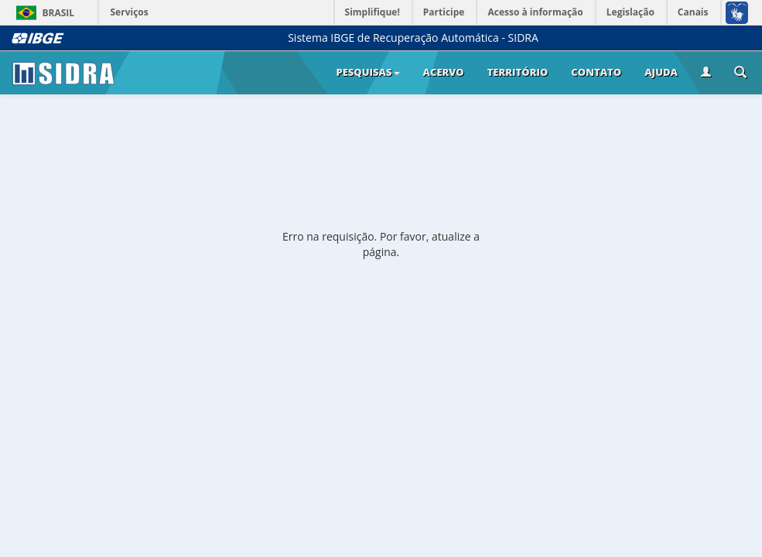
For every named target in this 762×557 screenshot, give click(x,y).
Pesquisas (367, 72)
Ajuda (661, 72)
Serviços (130, 12)
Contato (596, 72)
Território (517, 72)
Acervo (443, 72)
